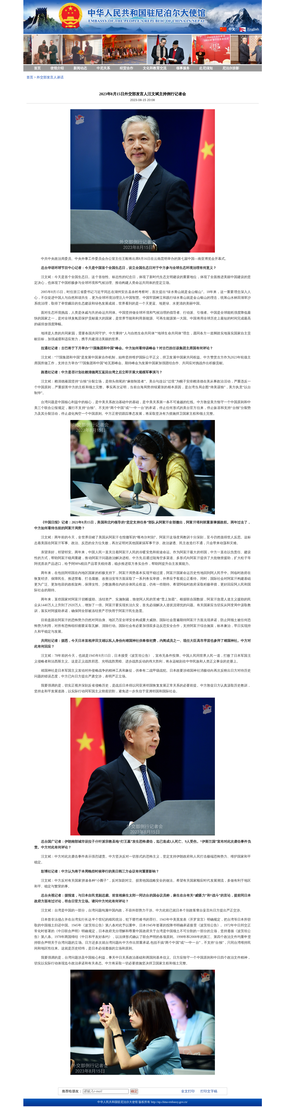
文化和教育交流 (154, 68)
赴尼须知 (206, 68)
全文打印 (188, 1091)
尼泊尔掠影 (230, 68)
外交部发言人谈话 (50, 77)
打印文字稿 (208, 1091)
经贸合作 (126, 68)
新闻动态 (80, 68)
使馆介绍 (57, 68)
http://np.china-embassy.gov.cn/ (169, 1102)
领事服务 (183, 68)
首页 (37, 68)
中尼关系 (103, 68)
